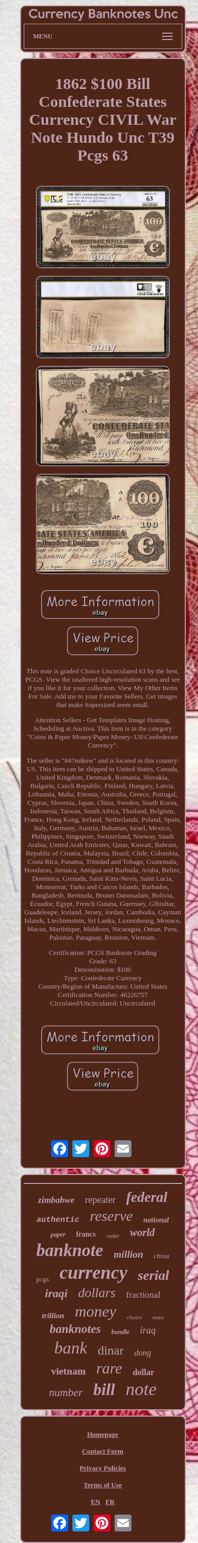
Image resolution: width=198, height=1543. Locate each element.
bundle (120, 1332)
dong (142, 1352)
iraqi (56, 1293)
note (141, 1389)
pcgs (42, 1279)
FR (110, 1502)
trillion (53, 1315)
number (65, 1392)
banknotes (75, 1329)
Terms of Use (102, 1485)
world (142, 1232)
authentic (57, 1220)
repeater (100, 1199)
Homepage (102, 1434)
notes (158, 1317)
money (95, 1311)
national (156, 1220)
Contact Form (102, 1451)
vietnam (68, 1371)
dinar (111, 1350)
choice (134, 1317)
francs (86, 1234)
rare (109, 1368)
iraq (148, 1330)
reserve (111, 1216)
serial (153, 1275)
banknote (69, 1250)
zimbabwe (56, 1200)
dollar (143, 1372)
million (128, 1254)
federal (146, 1197)
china (161, 1256)
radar (112, 1235)
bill (104, 1389)
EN (95, 1502)
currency (93, 1272)
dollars (97, 1293)
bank (70, 1347)
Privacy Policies (103, 1468)
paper (58, 1234)
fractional (143, 1295)
